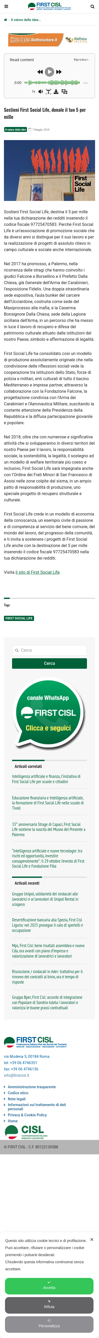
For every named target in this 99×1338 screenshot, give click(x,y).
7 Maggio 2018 (38, 129)
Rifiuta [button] (49, 1304)
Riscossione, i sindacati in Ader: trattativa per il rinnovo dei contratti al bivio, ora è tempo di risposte (47, 977)
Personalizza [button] (49, 1323)
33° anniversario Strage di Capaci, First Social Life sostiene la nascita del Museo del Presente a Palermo (48, 829)
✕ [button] (92, 1239)
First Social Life (19, 618)
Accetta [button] (49, 1285)
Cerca (49, 663)
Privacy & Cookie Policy (27, 1115)
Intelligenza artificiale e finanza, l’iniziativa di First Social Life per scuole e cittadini (46, 778)
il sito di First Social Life (37, 572)
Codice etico (18, 1093)
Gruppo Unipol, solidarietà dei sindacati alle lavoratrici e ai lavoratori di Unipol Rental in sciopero (45, 899)
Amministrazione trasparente (32, 1087)
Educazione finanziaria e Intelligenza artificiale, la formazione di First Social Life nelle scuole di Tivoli (48, 803)
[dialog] (49, 1285)
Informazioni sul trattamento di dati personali (37, 1107)
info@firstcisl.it (16, 1075)
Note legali (17, 1099)
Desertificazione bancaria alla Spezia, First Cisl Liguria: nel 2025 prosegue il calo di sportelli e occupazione (47, 925)
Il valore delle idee (24, 20)
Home (13, 1121)
